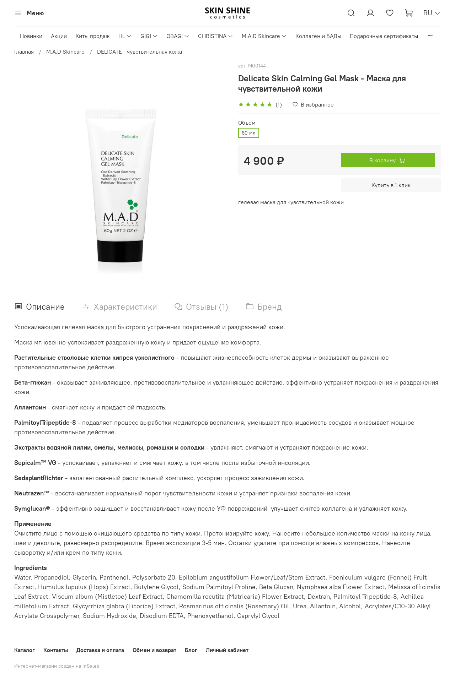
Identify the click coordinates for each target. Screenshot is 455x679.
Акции (59, 35)
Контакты (55, 649)
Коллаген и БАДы (318, 35)
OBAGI (177, 35)
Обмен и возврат (154, 649)
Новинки (31, 35)
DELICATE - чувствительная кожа (139, 51)
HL (125, 35)
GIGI (149, 35)
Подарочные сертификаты (384, 35)
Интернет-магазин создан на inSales (56, 666)
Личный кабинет (227, 649)
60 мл (249, 133)
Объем (247, 122)
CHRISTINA (215, 35)
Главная (24, 51)
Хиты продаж (92, 35)
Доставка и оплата (100, 649)
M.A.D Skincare (264, 35)
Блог (191, 649)
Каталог (24, 649)
